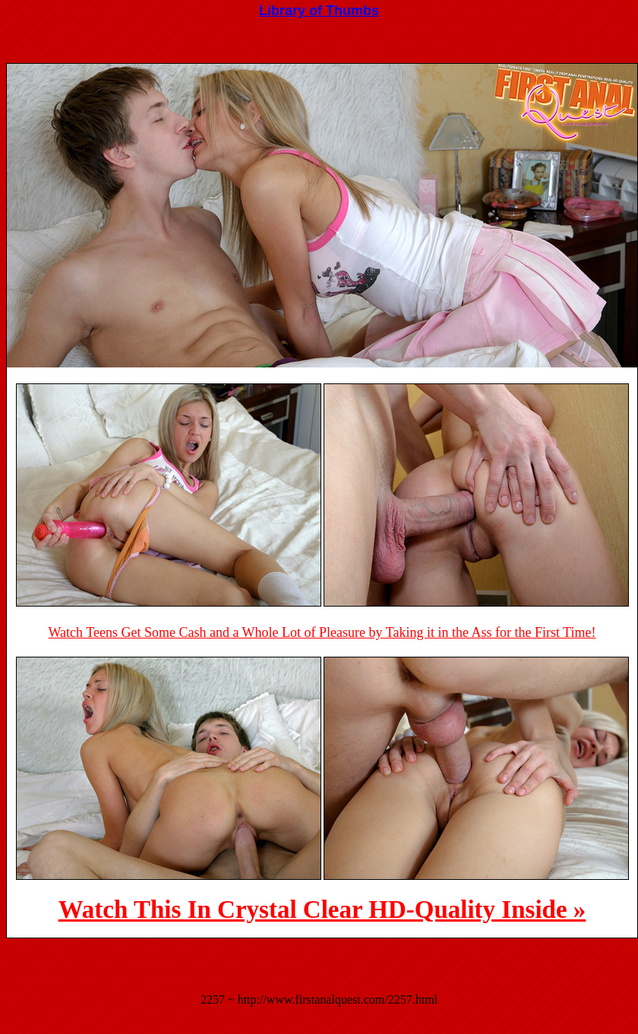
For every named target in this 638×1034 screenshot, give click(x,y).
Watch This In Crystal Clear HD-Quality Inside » (322, 909)
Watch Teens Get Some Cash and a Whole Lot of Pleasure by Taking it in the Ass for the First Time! (322, 632)
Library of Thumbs (319, 10)
